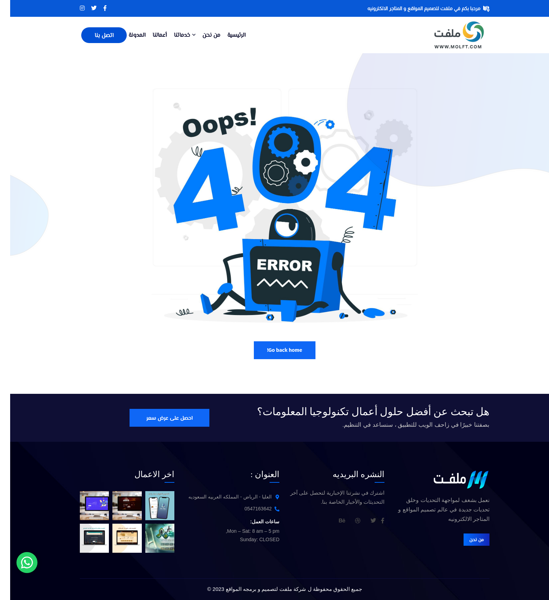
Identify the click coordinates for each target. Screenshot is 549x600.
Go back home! (274, 350)
